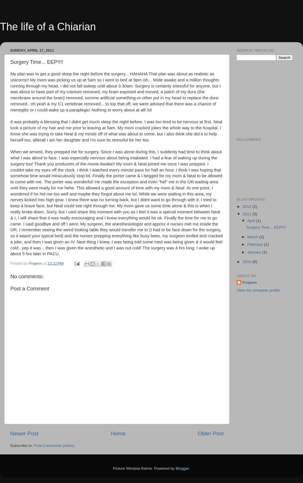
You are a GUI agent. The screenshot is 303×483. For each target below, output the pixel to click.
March (253, 237)
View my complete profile (258, 290)
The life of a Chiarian (48, 27)
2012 (248, 206)
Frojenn (249, 282)
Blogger (182, 468)
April (251, 221)
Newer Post (24, 433)
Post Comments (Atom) (54, 445)
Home (118, 433)
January (254, 252)
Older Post (211, 433)
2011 (248, 214)
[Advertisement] (265, 98)
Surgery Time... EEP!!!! (266, 227)
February (255, 244)
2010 (248, 262)
